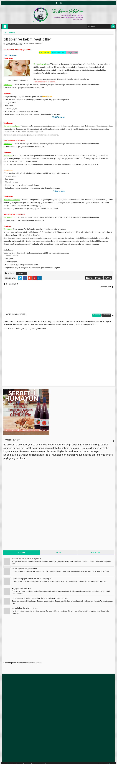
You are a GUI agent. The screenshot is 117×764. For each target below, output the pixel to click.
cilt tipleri (20, 273)
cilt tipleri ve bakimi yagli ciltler (17, 49)
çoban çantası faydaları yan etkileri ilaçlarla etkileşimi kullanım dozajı (40, 595)
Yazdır (99, 278)
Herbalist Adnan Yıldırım (12, 761)
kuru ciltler (44, 52)
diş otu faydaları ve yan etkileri (24, 566)
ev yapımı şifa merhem (21, 585)
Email (89, 278)
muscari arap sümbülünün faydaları (26, 556)
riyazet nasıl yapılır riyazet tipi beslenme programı (32, 576)
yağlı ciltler (73, 52)
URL (108, 278)
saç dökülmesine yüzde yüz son (25, 605)
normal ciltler (58, 52)
